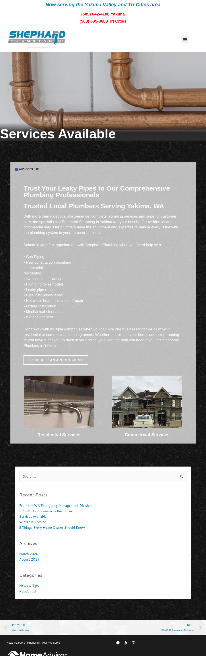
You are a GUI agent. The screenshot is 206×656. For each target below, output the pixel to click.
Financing (33, 643)
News (10, 643)
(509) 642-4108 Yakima (103, 14)
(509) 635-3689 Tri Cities (102, 21)
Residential (27, 591)
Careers (20, 643)
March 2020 (28, 554)
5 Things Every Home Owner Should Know (52, 527)
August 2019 (29, 559)
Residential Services (58, 435)
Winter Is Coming (32, 522)
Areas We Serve (50, 643)
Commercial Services (147, 435)
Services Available (33, 516)
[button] (185, 39)
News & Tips (29, 586)
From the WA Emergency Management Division (55, 505)
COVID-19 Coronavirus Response (45, 511)
